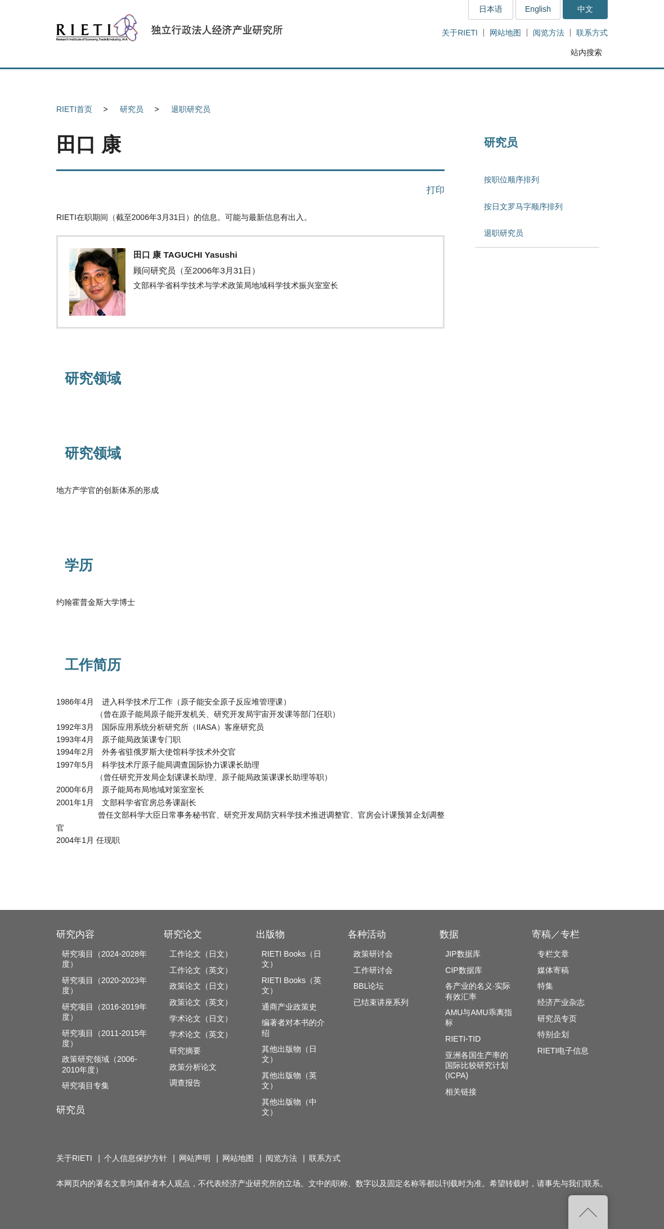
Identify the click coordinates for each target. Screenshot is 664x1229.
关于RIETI (460, 32)
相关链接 (461, 1091)
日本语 (491, 9)
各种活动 (367, 934)
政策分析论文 (193, 1066)
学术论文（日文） (200, 1018)
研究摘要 (185, 1050)
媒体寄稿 (553, 970)
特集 (545, 985)
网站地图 (505, 32)
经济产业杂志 (561, 1002)
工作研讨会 (373, 970)
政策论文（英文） (200, 1002)
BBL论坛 (368, 985)
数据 (449, 934)
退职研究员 (190, 109)
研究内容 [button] (97, 82)
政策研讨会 (373, 953)
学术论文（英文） (200, 1034)
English (538, 9)
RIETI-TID (463, 1038)
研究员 (131, 109)
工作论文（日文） (200, 953)
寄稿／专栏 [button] (565, 82)
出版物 (270, 934)
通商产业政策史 (289, 1006)
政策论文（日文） (200, 985)
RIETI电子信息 (563, 1050)
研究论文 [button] (253, 82)
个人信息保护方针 (135, 1158)
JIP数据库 (462, 953)
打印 (436, 190)
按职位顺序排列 (511, 179)
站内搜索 (586, 52)
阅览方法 (548, 32)
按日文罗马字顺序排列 (523, 206)
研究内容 (75, 934)
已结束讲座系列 (381, 1002)
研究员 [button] (175, 82)
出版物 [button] (332, 82)
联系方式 (592, 32)
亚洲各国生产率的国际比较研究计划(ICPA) (476, 1065)
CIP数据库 (463, 970)
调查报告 (185, 1082)
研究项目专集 (85, 1085)
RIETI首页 (74, 109)
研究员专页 (557, 1018)
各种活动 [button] (410, 82)
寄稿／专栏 (556, 934)
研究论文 (183, 934)
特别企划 (553, 1034)
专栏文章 (553, 953)
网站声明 (194, 1158)
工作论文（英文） (200, 970)
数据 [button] (487, 82)
